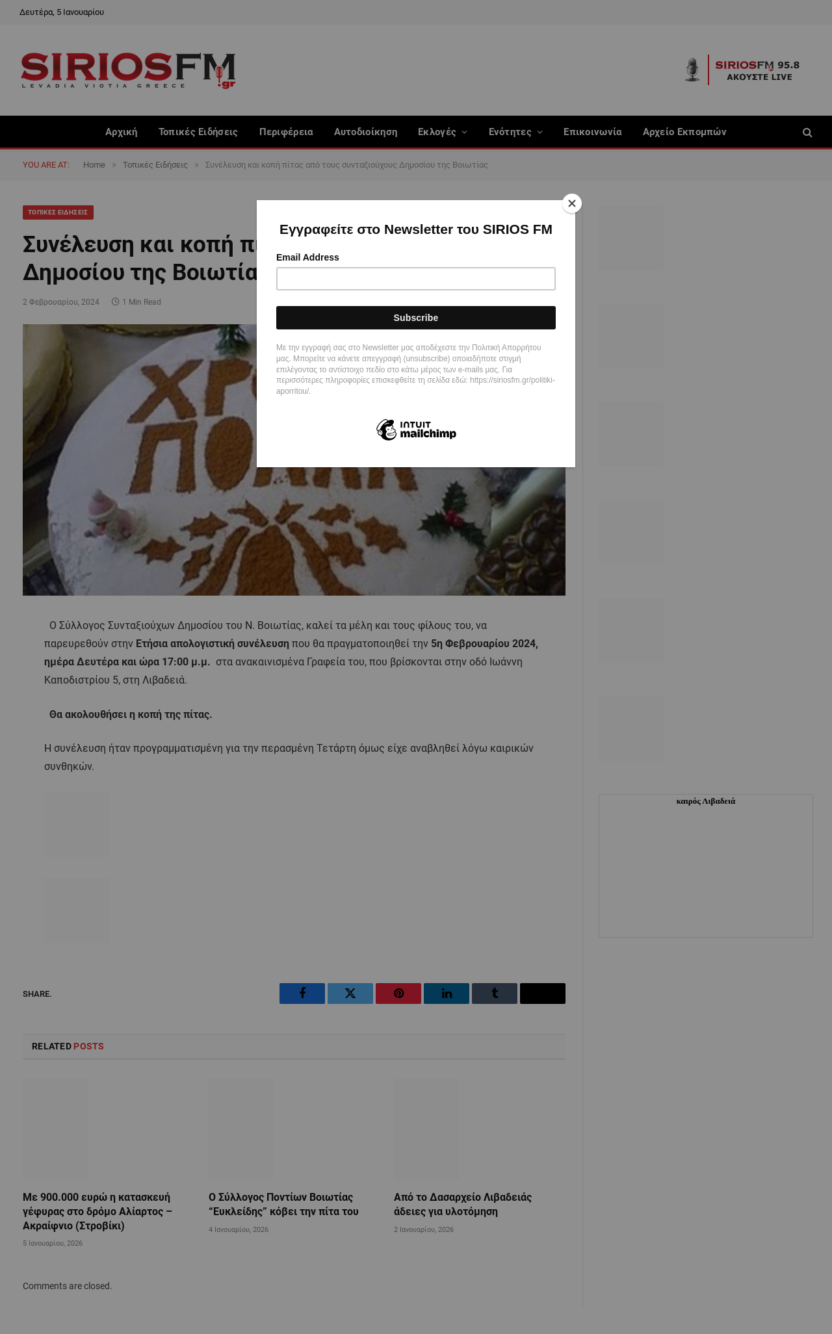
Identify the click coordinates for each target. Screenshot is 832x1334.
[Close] (572, 203)
